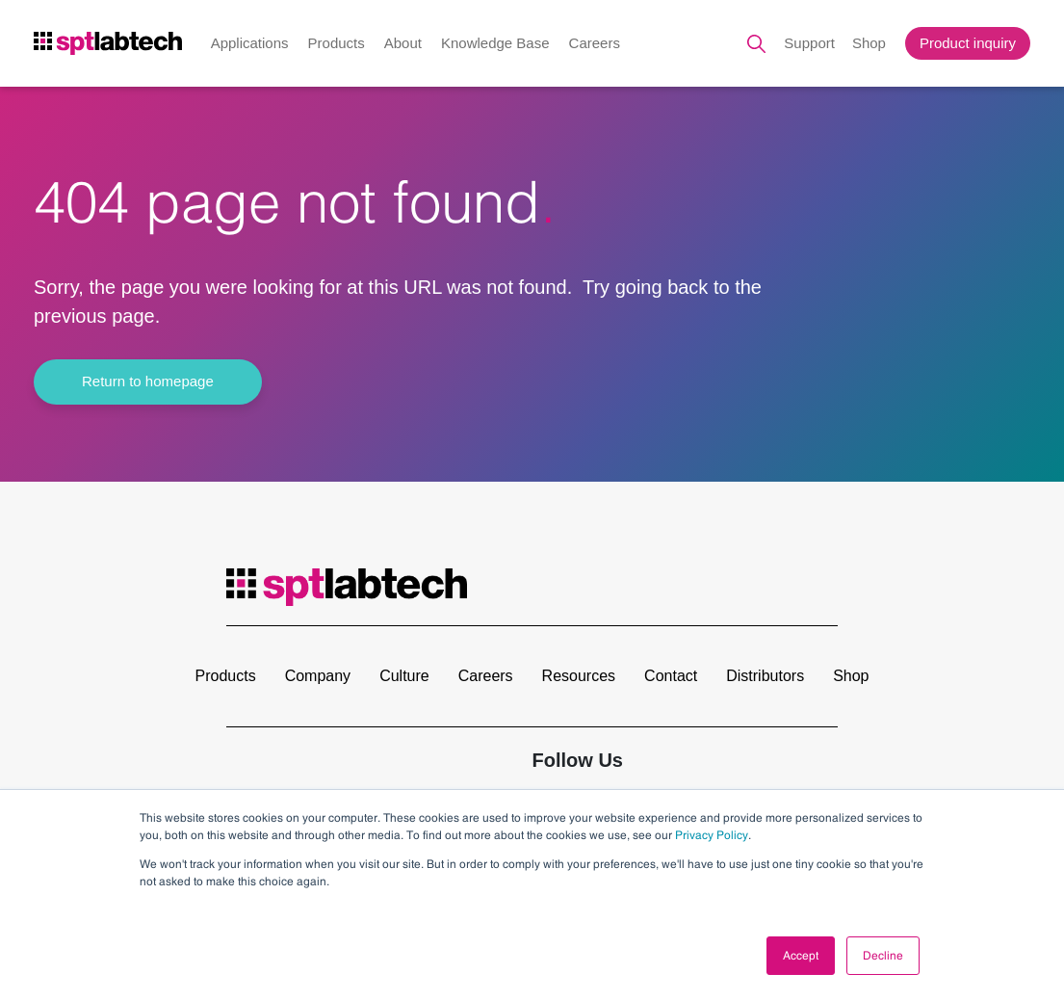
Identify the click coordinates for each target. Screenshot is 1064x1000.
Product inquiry (968, 43)
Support (809, 43)
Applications (250, 43)
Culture (404, 676)
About (403, 43)
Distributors (765, 676)
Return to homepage (148, 381)
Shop (869, 43)
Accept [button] (800, 955)
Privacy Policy (711, 835)
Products (336, 43)
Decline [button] (883, 955)
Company (317, 676)
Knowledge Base (495, 43)
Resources (578, 676)
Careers (594, 43)
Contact (670, 676)
